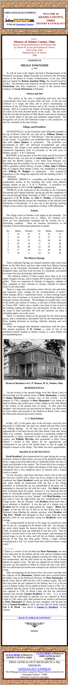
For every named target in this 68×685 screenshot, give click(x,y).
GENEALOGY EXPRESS (34, 668)
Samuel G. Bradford (47, 607)
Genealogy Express (25, 24)
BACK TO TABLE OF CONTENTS (34, 618)
